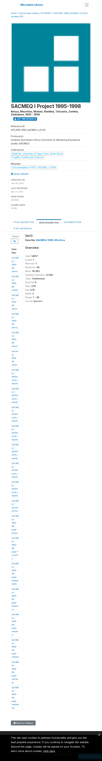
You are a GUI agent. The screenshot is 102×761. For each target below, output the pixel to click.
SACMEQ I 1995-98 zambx (15, 283)
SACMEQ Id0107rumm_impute (15, 489)
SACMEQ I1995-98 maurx (15, 339)
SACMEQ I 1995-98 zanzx (15, 302)
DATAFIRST (46, 13)
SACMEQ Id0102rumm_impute (15, 395)
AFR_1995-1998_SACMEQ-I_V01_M (70, 13)
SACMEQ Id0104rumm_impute (15, 433)
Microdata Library (31, 4)
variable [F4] (17, 16)
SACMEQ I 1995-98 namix (15, 264)
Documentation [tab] (72, 222)
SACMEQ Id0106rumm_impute (15, 470)
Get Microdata (25, 118)
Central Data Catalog (29, 13)
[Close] (99, 734)
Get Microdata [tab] (23, 228)
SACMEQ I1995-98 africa (15, 321)
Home (14, 13)
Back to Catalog (23, 723)
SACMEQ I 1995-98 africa (50, 240)
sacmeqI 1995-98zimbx (15, 358)
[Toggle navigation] (86, 5)
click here (49, 751)
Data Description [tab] (49, 223)
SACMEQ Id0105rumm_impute (15, 451)
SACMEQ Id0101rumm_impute (15, 377)
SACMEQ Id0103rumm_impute (15, 414)
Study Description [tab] (24, 222)
